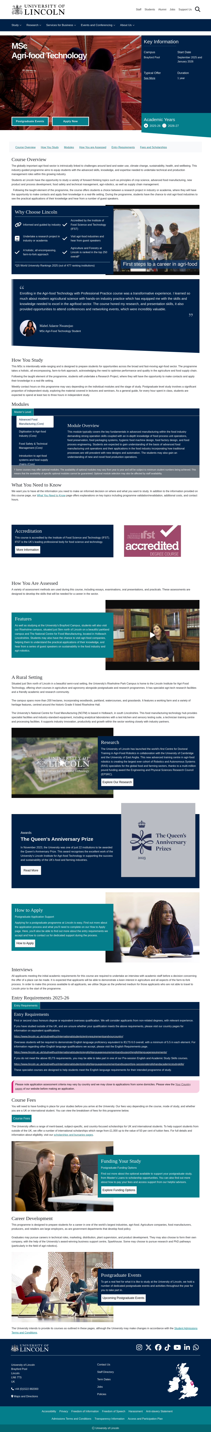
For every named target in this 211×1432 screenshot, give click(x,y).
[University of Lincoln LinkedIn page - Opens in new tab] (187, 1347)
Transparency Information (110, 1418)
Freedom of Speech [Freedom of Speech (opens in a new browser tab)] (113, 1411)
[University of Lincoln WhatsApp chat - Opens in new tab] (195, 1347)
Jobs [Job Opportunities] (100, 1386)
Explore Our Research (117, 782)
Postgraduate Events (30, 121)
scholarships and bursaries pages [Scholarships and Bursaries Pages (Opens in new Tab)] (73, 1134)
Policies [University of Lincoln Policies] (101, 1394)
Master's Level (22, 412)
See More (149, 78)
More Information (27, 549)
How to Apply (25, 943)
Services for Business (59, 25)
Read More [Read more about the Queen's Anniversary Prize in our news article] (31, 870)
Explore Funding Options (119, 1190)
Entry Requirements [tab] (25, 1005)
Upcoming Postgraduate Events (123, 1298)
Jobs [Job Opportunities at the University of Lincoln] (172, 9)
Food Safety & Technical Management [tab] (33, 445)
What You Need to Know (51, 495)
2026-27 (170, 126)
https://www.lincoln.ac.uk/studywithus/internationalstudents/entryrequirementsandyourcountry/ (68, 1036)
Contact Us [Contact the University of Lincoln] (103, 1364)
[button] (197, 9)
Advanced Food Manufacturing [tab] (31, 421)
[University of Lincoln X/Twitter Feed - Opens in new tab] (148, 1347)
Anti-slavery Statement (159, 1411)
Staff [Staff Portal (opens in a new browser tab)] (138, 9)
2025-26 (152, 126)
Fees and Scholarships (153, 147)
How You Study (50, 147)
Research (32, 25)
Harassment (136, 1411)
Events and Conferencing (96, 25)
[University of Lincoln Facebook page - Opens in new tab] (158, 1347)
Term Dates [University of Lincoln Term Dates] (104, 1379)
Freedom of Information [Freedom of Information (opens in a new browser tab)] (85, 1411)
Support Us (185, 9)
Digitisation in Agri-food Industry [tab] (32, 433)
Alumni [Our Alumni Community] (162, 9)
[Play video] (152, 240)
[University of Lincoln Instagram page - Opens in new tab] (139, 1347)
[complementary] (35, 1407)
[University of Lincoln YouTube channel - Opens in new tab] (177, 1347)
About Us (126, 25)
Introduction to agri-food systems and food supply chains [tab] (33, 460)
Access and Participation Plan (145, 1418)
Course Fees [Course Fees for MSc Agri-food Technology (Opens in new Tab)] (21, 1118)
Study (15, 25)
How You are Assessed (92, 147)
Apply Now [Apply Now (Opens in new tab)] (70, 121)
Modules (69, 147)
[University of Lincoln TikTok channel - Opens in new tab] (167, 1347)
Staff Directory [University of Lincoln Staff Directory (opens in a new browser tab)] (105, 1372)
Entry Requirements (123, 147)
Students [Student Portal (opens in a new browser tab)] (150, 9)
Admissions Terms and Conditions (71, 1418)
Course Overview (25, 147)
